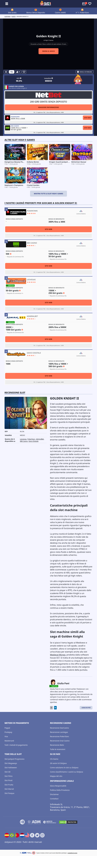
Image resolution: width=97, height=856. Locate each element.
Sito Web (87, 118)
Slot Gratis (12, 12)
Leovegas (23, 439)
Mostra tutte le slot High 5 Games (48, 194)
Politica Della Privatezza (60, 790)
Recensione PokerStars (59, 736)
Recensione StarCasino (59, 728)
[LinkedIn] (55, 707)
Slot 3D (7, 772)
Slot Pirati (9, 780)
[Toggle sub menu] (7, 4)
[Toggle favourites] (90, 4)
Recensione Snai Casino (59, 741)
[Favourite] (24, 72)
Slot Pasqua (9, 793)
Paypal (7, 728)
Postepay (8, 732)
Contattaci (54, 798)
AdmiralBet (40, 439)
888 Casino (24, 441)
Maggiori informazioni (48, 107)
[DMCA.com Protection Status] (68, 822)
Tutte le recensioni (57, 749)
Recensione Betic (57, 745)
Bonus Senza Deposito (36, 12)
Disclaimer (54, 794)
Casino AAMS (60, 12)
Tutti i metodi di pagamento (16, 745)
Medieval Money (57, 654)
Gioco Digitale (34, 441)
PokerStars (31, 439)
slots (13, 16)
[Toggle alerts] (84, 4)
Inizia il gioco (48, 51)
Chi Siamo (54, 759)
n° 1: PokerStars (82, 12)
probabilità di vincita (72, 853)
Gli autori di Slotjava (58, 763)
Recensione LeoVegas (59, 732)
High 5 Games (49, 40)
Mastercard (9, 741)
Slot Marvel (9, 789)
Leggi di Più (86, 708)
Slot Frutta (9, 784)
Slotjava (7, 16)
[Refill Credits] (11, 72)
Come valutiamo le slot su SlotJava (64, 767)
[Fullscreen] (6, 72)
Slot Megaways (11, 763)
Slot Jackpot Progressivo (14, 759)
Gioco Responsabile (58, 786)
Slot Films (9, 776)
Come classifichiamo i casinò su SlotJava (66, 772)
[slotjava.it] (46, 3)
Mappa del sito (56, 776)
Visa (6, 736)
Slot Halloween (11, 767)
